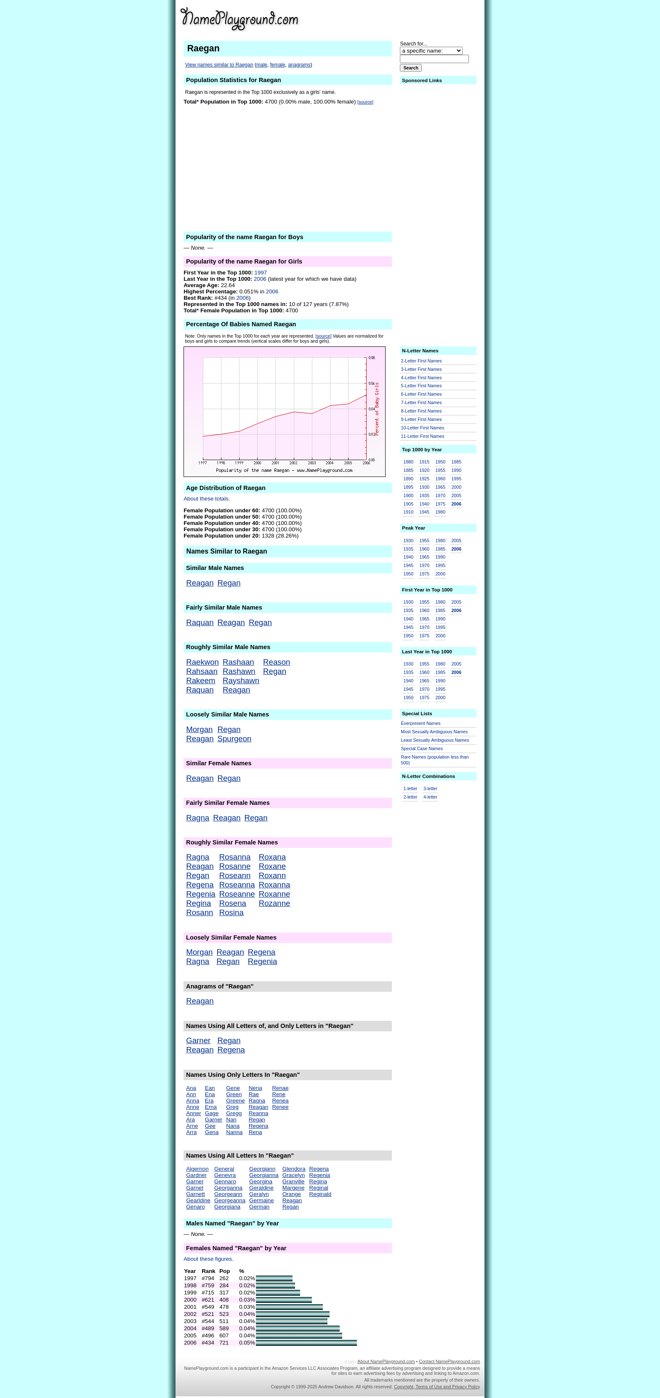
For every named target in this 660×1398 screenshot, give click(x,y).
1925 (424, 478)
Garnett (195, 1194)
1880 (409, 461)
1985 (456, 461)
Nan (231, 1119)
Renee (280, 1107)
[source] (365, 101)
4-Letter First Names (421, 377)
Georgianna (264, 1175)
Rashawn (239, 671)
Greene (235, 1100)
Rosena (232, 903)
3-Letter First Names (421, 369)
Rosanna (235, 856)
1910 (409, 511)
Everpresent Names (421, 723)
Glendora (294, 1169)
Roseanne (237, 893)
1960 (440, 478)
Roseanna (237, 884)
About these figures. (209, 1259)
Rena (255, 1132)
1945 (424, 511)
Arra (191, 1132)
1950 (440, 461)
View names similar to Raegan (219, 65)
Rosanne (235, 866)
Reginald (320, 1194)
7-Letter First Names (421, 402)
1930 (424, 487)
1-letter (411, 788)
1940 (424, 503)
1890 (409, 478)
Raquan (199, 622)
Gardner (196, 1175)
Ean (210, 1088)
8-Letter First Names (421, 410)
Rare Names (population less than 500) (435, 760)
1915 (424, 461)
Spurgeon (235, 738)
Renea (280, 1100)
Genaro (195, 1207)
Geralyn (259, 1194)
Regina (198, 903)
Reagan (199, 582)
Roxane (272, 866)
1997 (261, 272)
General (224, 1169)
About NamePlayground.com (386, 1361)
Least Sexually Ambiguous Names (435, 740)
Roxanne (274, 893)
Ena (210, 1094)
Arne (192, 1126)
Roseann (235, 875)
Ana (191, 1088)
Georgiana (227, 1207)
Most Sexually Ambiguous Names (434, 731)
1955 (440, 470)
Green (234, 1094)
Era (209, 1100)
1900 (409, 495)
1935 (424, 495)
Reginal (318, 1188)
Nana (233, 1126)
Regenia (201, 893)
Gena (212, 1132)
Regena (199, 884)
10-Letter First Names (422, 427)
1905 (409, 503)
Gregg (234, 1113)
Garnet (194, 1188)
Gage (212, 1113)
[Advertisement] (414, 18)
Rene (278, 1094)
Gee (210, 1126)
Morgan (199, 729)
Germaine (261, 1200)
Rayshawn (241, 680)
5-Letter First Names (421, 385)
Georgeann (228, 1194)
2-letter (411, 796)
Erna (211, 1107)
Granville (293, 1181)
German (259, 1207)
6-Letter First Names (421, 394)
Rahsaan (202, 671)
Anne (192, 1107)
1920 (424, 470)
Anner (193, 1113)
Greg (232, 1107)
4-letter (430, 796)
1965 (440, 487)
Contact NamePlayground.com (449, 1361)
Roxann (272, 875)
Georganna (228, 1188)
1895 (409, 487)
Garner (198, 1040)
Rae (254, 1094)
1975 (440, 503)
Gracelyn (293, 1175)
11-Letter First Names (422, 436)
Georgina (260, 1181)
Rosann (199, 912)
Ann (191, 1094)
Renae (280, 1088)
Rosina (231, 912)
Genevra (225, 1175)
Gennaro (225, 1181)
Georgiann (262, 1169)
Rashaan (238, 662)
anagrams (299, 65)
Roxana (272, 856)
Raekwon (202, 662)
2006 (260, 279)
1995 (456, 478)
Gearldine (198, 1200)
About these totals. (207, 498)
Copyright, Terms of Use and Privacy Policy (437, 1386)
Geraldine (261, 1188)
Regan (229, 582)
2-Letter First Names (421, 360)
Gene (233, 1088)
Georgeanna (229, 1200)
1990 (456, 470)
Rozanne (274, 903)
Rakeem (200, 680)
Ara (190, 1119)
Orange (291, 1194)
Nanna (234, 1132)
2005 (456, 495)
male (261, 65)
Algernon (197, 1169)
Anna (192, 1100)
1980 (440, 511)
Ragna (197, 817)
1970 (440, 495)
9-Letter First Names (421, 419)
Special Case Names (422, 748)
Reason (276, 662)
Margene (293, 1188)
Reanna (259, 1113)
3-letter (430, 788)
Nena (255, 1088)
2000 (456, 487)
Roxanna (274, 884)
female (277, 65)
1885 (409, 470)
